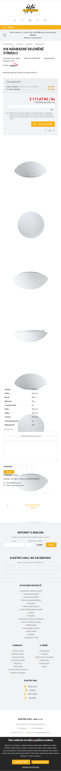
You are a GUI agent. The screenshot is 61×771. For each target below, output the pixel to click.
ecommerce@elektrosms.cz (40, 732)
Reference (32, 686)
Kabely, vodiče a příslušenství (31, 600)
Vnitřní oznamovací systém (44, 657)
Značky (32, 690)
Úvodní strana (8, 44)
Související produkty (33, 505)
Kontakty (32, 698)
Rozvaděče (31, 615)
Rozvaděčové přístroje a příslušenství (31, 619)
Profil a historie (44, 651)
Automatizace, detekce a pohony (31, 591)
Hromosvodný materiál (31, 597)
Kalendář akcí (44, 660)
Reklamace (18, 663)
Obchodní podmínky (18, 660)
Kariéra (44, 666)
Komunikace (31, 603)
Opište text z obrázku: (35, 541)
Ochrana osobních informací (18, 669)
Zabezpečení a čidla (31, 637)
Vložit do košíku (45, 124)
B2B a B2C (32, 694)
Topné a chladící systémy (31, 628)
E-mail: (14, 541)
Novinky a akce (44, 663)
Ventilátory (31, 634)
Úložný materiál (31, 631)
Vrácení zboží (18, 666)
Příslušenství (40, 44)
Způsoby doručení (18, 654)
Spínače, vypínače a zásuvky (31, 622)
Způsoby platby (18, 651)
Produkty (19, 44)
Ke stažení (44, 654)
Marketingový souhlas (18, 672)
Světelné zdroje (31, 625)
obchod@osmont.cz (13, 483)
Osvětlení (29, 44)
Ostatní (33, 507)
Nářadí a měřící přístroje (31, 606)
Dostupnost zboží (18, 657)
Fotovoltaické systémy (31, 594)
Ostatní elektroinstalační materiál (31, 609)
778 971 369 (18, 732)
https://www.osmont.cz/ (15, 485)
